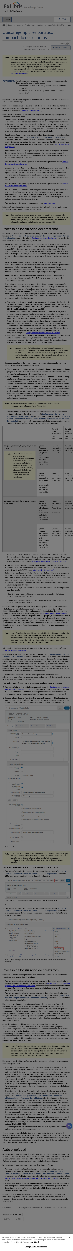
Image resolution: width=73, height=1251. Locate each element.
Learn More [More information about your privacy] (34, 1242)
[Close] (69, 1237)
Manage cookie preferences (36, 1247)
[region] (36, 1242)
